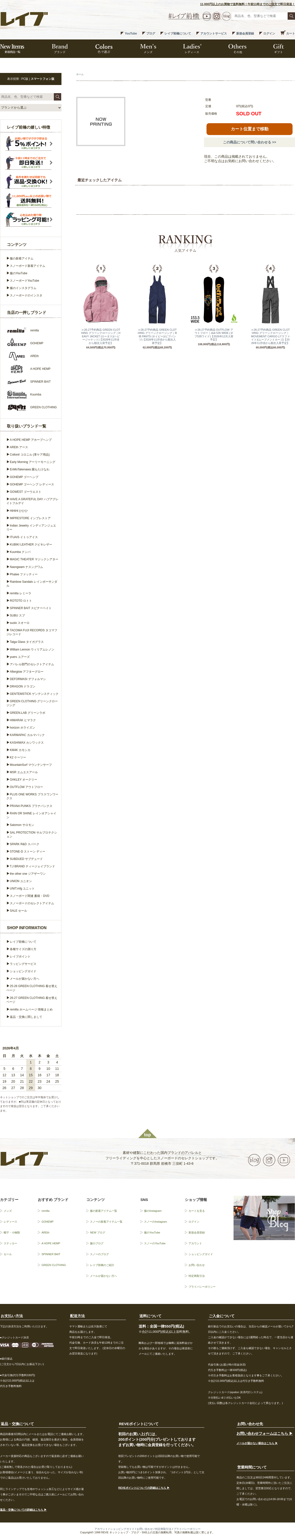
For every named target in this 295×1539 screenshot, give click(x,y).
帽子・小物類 (12, 1232)
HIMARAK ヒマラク (23, 720)
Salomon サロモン (22, 825)
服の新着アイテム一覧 (103, 1210)
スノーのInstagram (155, 1221)
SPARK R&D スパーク (24, 844)
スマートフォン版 (42, 79)
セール (8, 1254)
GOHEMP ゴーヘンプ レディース (32, 484)
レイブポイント (20, 956)
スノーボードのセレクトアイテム (32, 903)
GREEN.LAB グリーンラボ (27, 713)
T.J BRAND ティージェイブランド (32, 866)
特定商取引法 (197, 1275)
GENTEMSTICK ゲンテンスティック (34, 694)
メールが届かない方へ (24, 978)
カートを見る (197, 1210)
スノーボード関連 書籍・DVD (29, 896)
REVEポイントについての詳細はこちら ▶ (144, 1487)
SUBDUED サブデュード (26, 859)
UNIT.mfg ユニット (22, 888)
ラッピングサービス (23, 964)
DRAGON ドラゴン (22, 686)
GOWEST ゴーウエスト (25, 492)
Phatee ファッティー (24, 574)
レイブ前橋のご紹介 (102, 1265)
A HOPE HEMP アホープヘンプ (31, 440)
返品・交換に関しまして (26, 1017)
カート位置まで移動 (249, 129)
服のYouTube (18, 273)
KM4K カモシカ (20, 750)
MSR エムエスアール (24, 772)
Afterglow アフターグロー (27, 671)
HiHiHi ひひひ (19, 511)
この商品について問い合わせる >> (249, 142)
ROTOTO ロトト (21, 600)
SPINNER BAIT (51, 1254)
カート (290, 33)
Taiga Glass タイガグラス (27, 642)
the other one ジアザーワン (28, 873)
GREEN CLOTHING (54, 1265)
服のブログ (96, 1243)
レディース (10, 1221)
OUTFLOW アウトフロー (26, 787)
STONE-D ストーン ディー (27, 851)
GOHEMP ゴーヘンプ (24, 477)
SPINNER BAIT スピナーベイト (31, 608)
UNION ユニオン (21, 881)
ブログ (150, 33)
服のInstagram (153, 1210)
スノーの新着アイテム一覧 (106, 1221)
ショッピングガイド (23, 971)
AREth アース (19, 447)
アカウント (195, 1243)
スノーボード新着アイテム (27, 266)
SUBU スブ (17, 615)
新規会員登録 (245, 33)
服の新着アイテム (21, 258)
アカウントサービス (213, 33)
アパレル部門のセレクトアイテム (32, 664)
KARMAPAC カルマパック (27, 735)
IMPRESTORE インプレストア (30, 518)
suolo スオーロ (20, 623)
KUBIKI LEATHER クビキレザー (31, 544)
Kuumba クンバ (20, 552)
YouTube (131, 33)
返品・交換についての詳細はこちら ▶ (23, 1509)
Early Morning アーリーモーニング (32, 462)
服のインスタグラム (23, 288)
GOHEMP (48, 1221)
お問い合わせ (197, 1265)
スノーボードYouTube (24, 280)
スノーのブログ (99, 1254)
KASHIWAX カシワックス (27, 742)
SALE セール (18, 910)
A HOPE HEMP (51, 1243)
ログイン (269, 33)
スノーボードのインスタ (26, 295)
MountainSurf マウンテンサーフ (31, 765)
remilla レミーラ (20, 593)
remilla (45, 1210)
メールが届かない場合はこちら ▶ (257, 1443)
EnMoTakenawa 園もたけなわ (29, 469)
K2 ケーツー (18, 757)
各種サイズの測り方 (23, 949)
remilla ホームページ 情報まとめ (31, 1009)
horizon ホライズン (22, 727)
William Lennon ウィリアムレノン (32, 649)
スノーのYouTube (154, 1243)
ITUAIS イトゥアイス (24, 537)
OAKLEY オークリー (23, 779)
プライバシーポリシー (202, 1286)
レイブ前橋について (177, 33)
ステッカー (10, 1243)
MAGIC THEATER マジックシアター (34, 559)
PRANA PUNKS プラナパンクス (31, 806)
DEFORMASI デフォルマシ (28, 679)
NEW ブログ (97, 1232)
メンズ (8, 1210)
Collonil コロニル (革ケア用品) (30, 454)
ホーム (80, 74)
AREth (45, 1232)
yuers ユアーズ (20, 657)
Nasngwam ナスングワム (26, 567)
